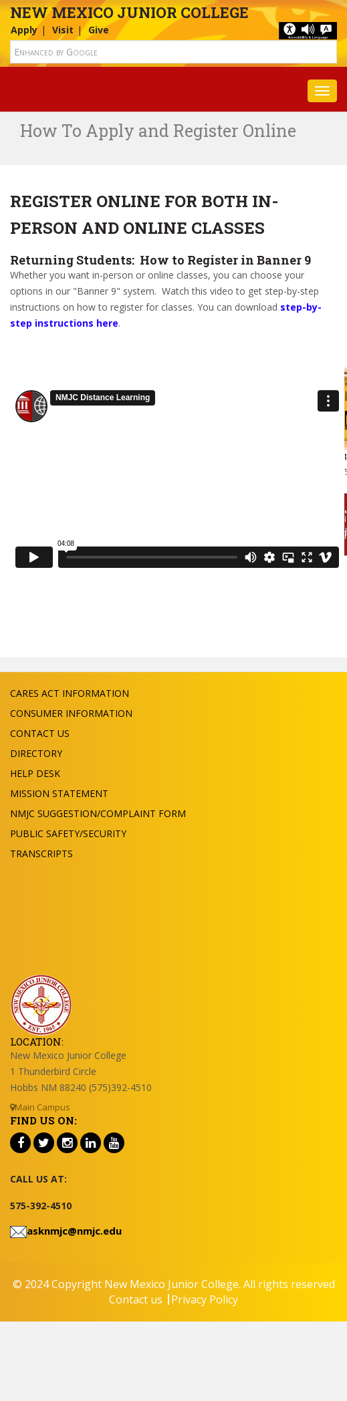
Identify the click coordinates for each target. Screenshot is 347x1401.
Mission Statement (59, 793)
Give (98, 29)
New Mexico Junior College (129, 12)
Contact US (40, 733)
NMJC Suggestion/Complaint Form (98, 813)
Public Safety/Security (68, 833)
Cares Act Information (69, 693)
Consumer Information (71, 713)
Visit (63, 29)
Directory (36, 753)
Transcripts (41, 853)
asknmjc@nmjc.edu (74, 1230)
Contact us (135, 1299)
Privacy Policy (204, 1299)
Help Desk (35, 773)
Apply (24, 29)
